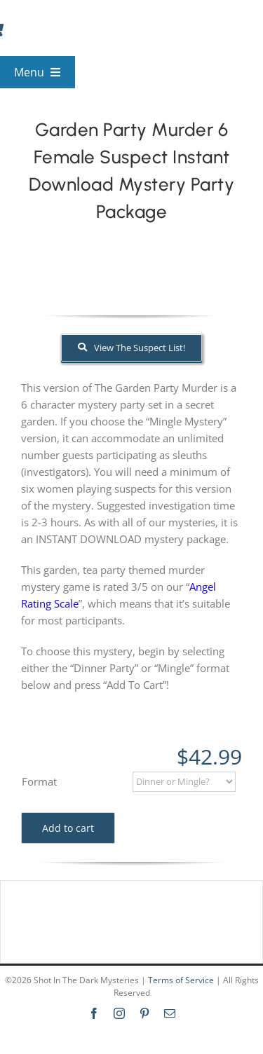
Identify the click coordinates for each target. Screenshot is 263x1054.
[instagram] (119, 1013)
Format (39, 781)
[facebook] (94, 1013)
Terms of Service (181, 980)
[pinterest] (144, 1013)
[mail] (169, 1013)
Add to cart (68, 828)
